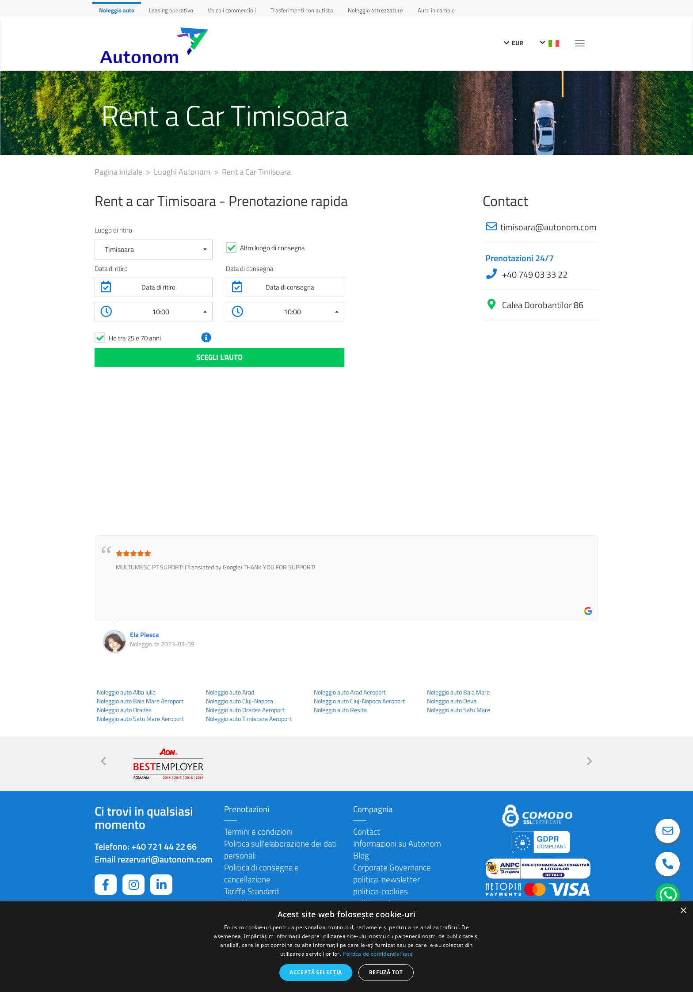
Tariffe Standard (251, 891)
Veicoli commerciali (232, 10)
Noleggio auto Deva (451, 701)
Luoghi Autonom (183, 172)
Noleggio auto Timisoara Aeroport (249, 718)
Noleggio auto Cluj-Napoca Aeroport (359, 701)
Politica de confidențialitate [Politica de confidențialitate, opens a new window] (378, 954)
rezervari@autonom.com (165, 859)
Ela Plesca (144, 634)
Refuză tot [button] (386, 972)
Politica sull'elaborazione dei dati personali (280, 849)
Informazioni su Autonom (397, 843)
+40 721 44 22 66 (164, 846)
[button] (154, 249)
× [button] (683, 911)
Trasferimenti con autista (301, 10)
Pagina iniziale (119, 172)
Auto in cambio (436, 10)
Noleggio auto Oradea (124, 710)
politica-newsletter (386, 879)
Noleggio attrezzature (375, 10)
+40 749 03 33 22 (533, 274)
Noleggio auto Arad (230, 692)
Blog (361, 855)
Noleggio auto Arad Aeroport (350, 692)
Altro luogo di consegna (272, 248)
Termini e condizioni (258, 831)
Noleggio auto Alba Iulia (126, 692)
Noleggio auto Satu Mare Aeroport (140, 718)
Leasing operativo (171, 10)
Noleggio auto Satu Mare (458, 710)
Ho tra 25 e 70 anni (135, 338)
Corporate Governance (392, 867)
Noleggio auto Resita (340, 710)
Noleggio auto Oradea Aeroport (245, 710)
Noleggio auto (116, 10)
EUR (513, 42)
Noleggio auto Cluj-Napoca (239, 701)
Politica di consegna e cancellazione (261, 873)
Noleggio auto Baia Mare (458, 692)
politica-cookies (380, 891)
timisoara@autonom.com (548, 227)
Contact (366, 831)
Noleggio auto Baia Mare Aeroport (140, 701)
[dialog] (346, 946)
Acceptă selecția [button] (315, 972)
